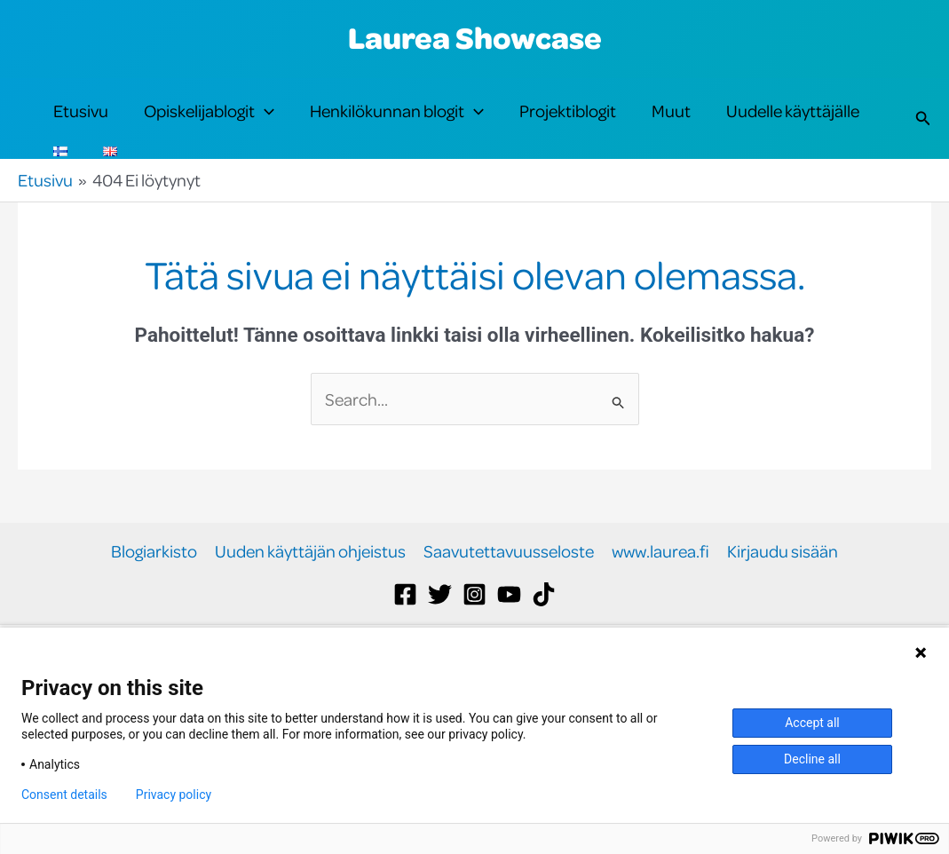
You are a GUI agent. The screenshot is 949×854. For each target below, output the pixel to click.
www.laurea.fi (660, 611)
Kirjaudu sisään (782, 611)
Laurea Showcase (475, 37)
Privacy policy (173, 794)
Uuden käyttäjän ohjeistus (310, 611)
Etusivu (80, 126)
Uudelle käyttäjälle (792, 126)
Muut (671, 126)
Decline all (812, 759)
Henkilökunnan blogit (397, 126)
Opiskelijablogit (209, 126)
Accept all (812, 723)
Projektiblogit (567, 126)
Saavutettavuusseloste (508, 611)
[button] (264, 126)
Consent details (64, 794)
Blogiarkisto (154, 611)
